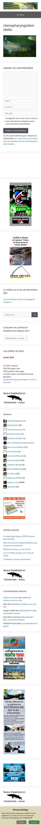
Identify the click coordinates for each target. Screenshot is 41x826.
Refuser (21, 822)
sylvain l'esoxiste (10, 597)
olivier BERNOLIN (14, 469)
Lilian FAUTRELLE (14, 456)
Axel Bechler (12, 425)
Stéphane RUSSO (14, 478)
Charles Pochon (14, 434)
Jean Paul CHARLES (15, 447)
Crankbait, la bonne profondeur (17, 559)
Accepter (34, 822)
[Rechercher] (34, 314)
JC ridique (11, 473)
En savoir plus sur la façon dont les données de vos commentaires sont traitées (20, 141)
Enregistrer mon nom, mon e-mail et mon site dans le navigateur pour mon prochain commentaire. (21, 121)
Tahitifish (11, 486)
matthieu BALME (14, 464)
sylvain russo (13, 482)
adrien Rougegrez (15, 420)
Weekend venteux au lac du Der (17, 549)
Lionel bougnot (14, 460)
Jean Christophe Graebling (18, 442)
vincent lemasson (15, 429)
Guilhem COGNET (15, 438)
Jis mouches (12, 451)
